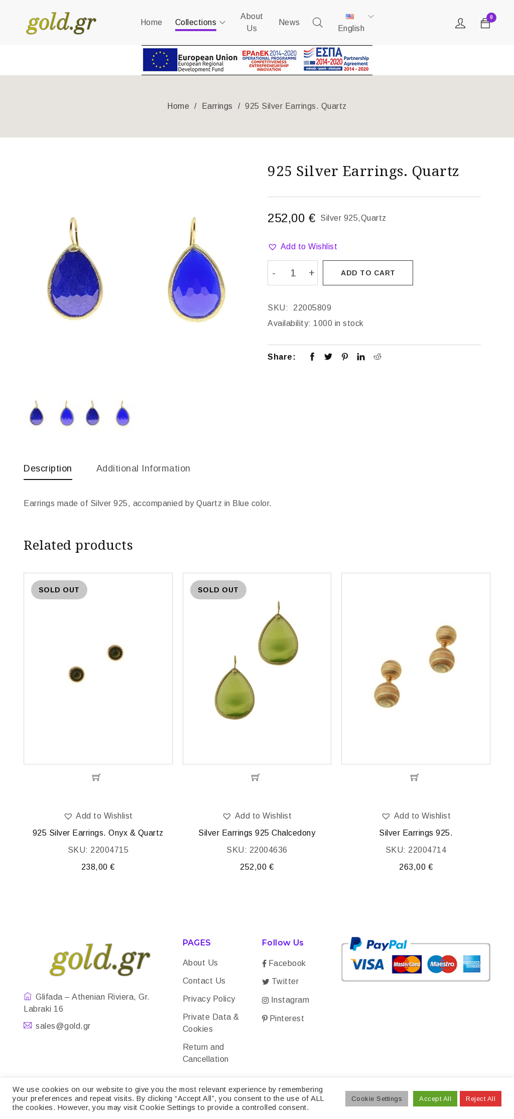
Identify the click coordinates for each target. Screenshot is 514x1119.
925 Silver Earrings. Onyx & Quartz (98, 833)
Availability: (289, 323)
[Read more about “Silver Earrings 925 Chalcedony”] (257, 777)
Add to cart (368, 273)
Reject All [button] (480, 1098)
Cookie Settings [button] (377, 1098)
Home (178, 106)
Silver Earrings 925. (416, 833)
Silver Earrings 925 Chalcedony (256, 833)
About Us (200, 962)
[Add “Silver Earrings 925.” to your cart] (415, 777)
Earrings (217, 106)
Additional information (143, 468)
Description (48, 468)
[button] (302, 247)
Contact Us (204, 981)
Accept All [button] (435, 1098)
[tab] (48, 471)
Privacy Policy (209, 999)
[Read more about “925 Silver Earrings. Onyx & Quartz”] (98, 777)
